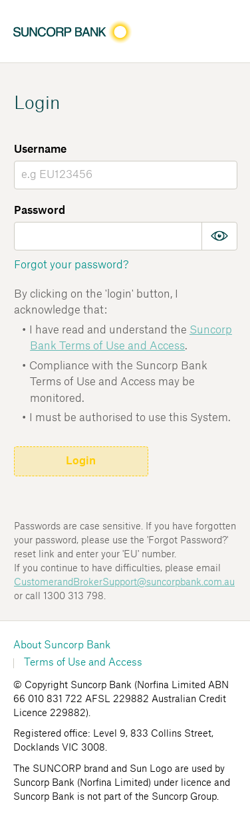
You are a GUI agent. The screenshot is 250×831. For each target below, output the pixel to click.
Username (40, 149)
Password (39, 210)
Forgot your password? (71, 265)
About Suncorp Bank (61, 645)
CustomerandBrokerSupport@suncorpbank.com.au (124, 582)
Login (81, 461)
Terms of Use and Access (83, 663)
